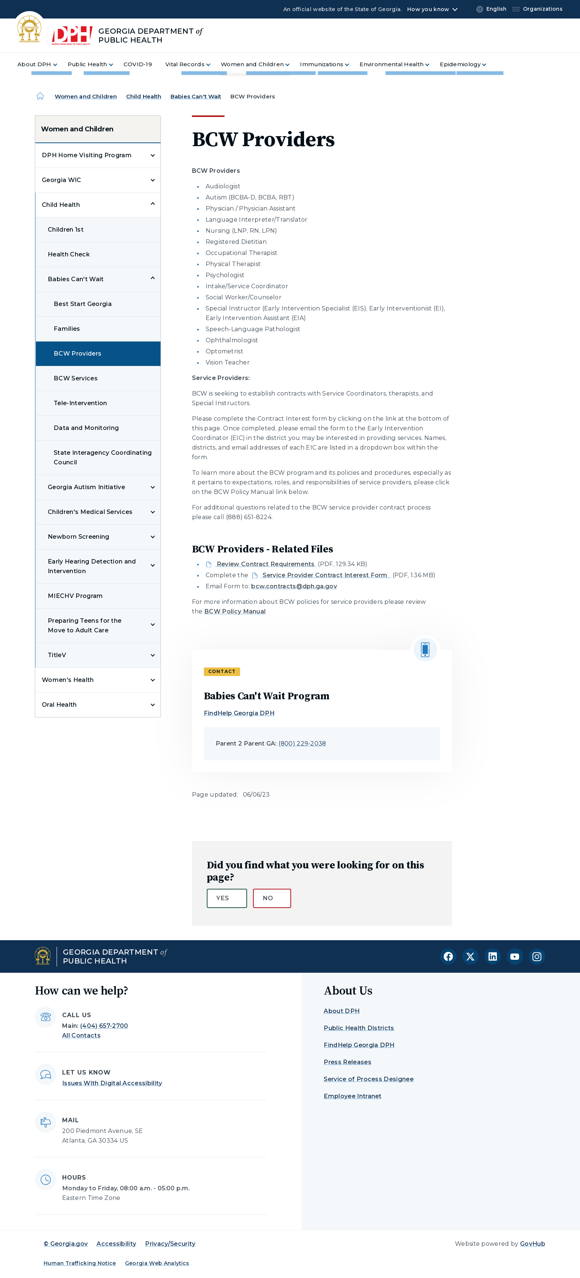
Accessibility (116, 1243)
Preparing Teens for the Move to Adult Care (84, 625)
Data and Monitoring (86, 427)
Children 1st (66, 229)
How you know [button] (428, 9)
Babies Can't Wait (196, 96)
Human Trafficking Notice (80, 1263)
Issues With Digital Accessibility (112, 1083)
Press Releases (347, 1062)
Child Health (144, 96)
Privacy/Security (170, 1243)
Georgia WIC (61, 180)
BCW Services (76, 378)
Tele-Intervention (80, 403)
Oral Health (59, 704)
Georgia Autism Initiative (86, 487)
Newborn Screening (78, 536)
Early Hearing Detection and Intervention (92, 566)
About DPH (342, 1011)
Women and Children (86, 96)
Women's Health (68, 679)
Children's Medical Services (90, 511)
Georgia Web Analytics (157, 1263)
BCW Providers (77, 353)
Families (67, 328)
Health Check (69, 254)
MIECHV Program (75, 595)
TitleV (57, 655)
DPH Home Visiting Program (87, 155)
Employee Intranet (352, 1096)
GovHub (532, 1243)
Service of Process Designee (369, 1079)
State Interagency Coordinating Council (103, 457)
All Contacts (81, 1035)
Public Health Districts (359, 1028)
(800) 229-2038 (302, 743)
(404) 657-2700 (104, 1025)
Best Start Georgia (83, 303)
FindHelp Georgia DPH (239, 713)
